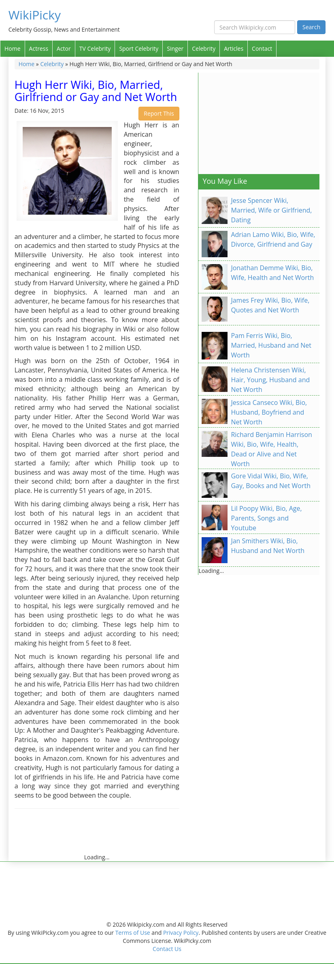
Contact (262, 48)
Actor (64, 48)
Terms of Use (132, 932)
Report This (159, 113)
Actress (38, 48)
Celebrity (203, 48)
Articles (233, 48)
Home (12, 48)
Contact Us (167, 949)
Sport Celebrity (138, 48)
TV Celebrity (95, 48)
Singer (175, 48)
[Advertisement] (162, 835)
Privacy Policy (180, 932)
